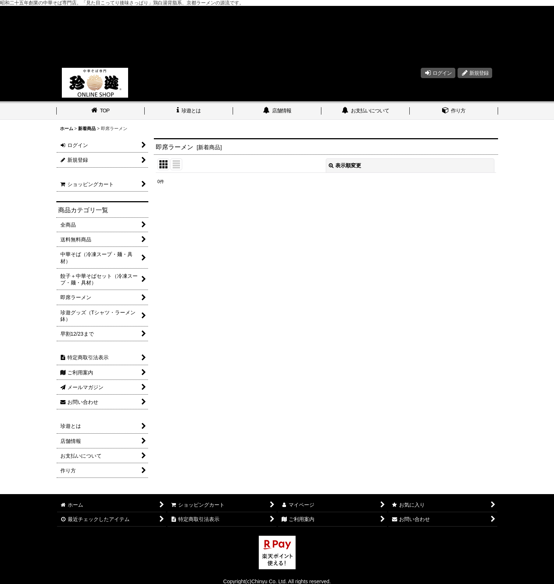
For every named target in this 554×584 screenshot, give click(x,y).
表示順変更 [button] (345, 165)
